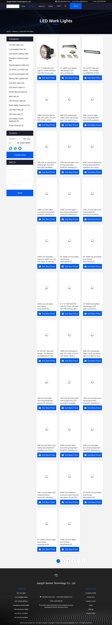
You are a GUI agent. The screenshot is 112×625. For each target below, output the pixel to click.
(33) (18, 78)
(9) (17, 101)
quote (78, 6)
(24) (19, 65)
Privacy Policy (90, 613)
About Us (42, 6)
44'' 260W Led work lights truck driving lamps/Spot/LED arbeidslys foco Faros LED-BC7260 (92, 261)
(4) (14, 96)
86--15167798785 (99, 1)
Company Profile (91, 593)
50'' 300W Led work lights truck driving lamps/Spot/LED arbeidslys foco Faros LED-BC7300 (69, 261)
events (51, 6)
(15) (16, 45)
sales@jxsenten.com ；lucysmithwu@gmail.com (71, 1)
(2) (18, 92)
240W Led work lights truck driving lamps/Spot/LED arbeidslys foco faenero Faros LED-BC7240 (45, 309)
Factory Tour (91, 597)
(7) (17, 87)
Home (23, 6)
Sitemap (90, 609)
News (91, 605)
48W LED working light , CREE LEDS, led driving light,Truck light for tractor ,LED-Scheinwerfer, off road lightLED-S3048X (69, 120)
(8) (17, 49)
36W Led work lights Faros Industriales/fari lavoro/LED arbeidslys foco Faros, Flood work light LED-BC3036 (91, 120)
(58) (18, 59)
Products (32, 6)
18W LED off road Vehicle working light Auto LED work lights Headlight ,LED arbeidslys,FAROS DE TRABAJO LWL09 (46, 167)
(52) (16, 83)
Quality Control (91, 601)
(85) (18, 54)
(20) (18, 69)
